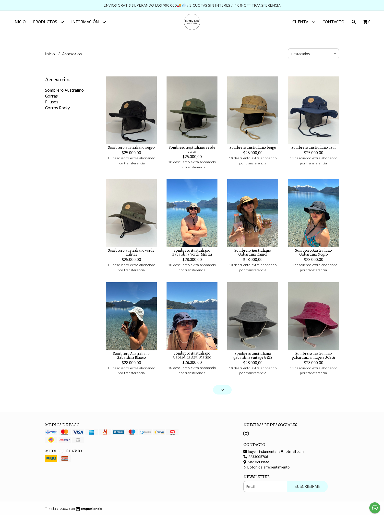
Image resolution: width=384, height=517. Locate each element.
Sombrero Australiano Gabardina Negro (313, 254)
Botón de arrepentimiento (266, 469)
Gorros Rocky (57, 109)
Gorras (51, 98)
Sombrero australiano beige (252, 149)
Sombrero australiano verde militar (131, 254)
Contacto (333, 22)
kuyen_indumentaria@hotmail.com (273, 453)
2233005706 (255, 458)
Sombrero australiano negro (131, 149)
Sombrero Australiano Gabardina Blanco (131, 357)
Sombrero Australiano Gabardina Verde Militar (192, 254)
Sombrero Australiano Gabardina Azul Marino (192, 357)
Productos (48, 22)
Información (88, 22)
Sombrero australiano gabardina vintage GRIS (252, 357)
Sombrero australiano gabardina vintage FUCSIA (313, 357)
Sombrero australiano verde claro (192, 151)
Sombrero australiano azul (313, 149)
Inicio (19, 22)
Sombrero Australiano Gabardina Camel (252, 254)
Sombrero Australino (64, 92)
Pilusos (51, 104)
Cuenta (303, 22)
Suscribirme (307, 488)
